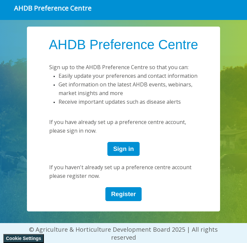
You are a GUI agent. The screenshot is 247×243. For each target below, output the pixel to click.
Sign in (123, 148)
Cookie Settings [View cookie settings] (23, 238)
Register (123, 193)
